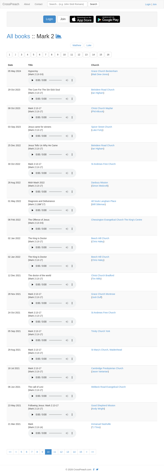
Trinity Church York (100, 331)
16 (108, 54)
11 (71, 54)
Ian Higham (97, 93)
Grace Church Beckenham (104, 71)
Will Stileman (98, 204)
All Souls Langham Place (103, 201)
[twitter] (97, 469)
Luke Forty (97, 130)
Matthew (77, 45)
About (27, 4)
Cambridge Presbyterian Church (107, 368)
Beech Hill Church (100, 238)
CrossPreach (11, 4)
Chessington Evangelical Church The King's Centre (116, 219)
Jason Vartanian (100, 371)
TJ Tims (96, 427)
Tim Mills (96, 278)
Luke (88, 45)
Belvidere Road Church (102, 89)
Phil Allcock (97, 111)
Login (148, 4)
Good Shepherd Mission (103, 405)
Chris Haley (97, 241)
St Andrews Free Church (103, 164)
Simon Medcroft (100, 185)
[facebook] (93, 469)
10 (64, 54)
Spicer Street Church (101, 127)
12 (79, 54)
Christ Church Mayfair (102, 108)
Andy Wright (98, 408)
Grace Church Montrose (103, 294)
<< (10, 452)
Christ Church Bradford (102, 275)
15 (101, 54)
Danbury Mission (99, 182)
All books (18, 36)
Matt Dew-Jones (100, 74)
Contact (38, 4)
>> (92, 452)
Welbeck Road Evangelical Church (108, 387)
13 (86, 54)
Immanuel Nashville (101, 424)
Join (154, 4)
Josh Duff (96, 297)
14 (93, 54)
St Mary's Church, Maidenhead (106, 349)
